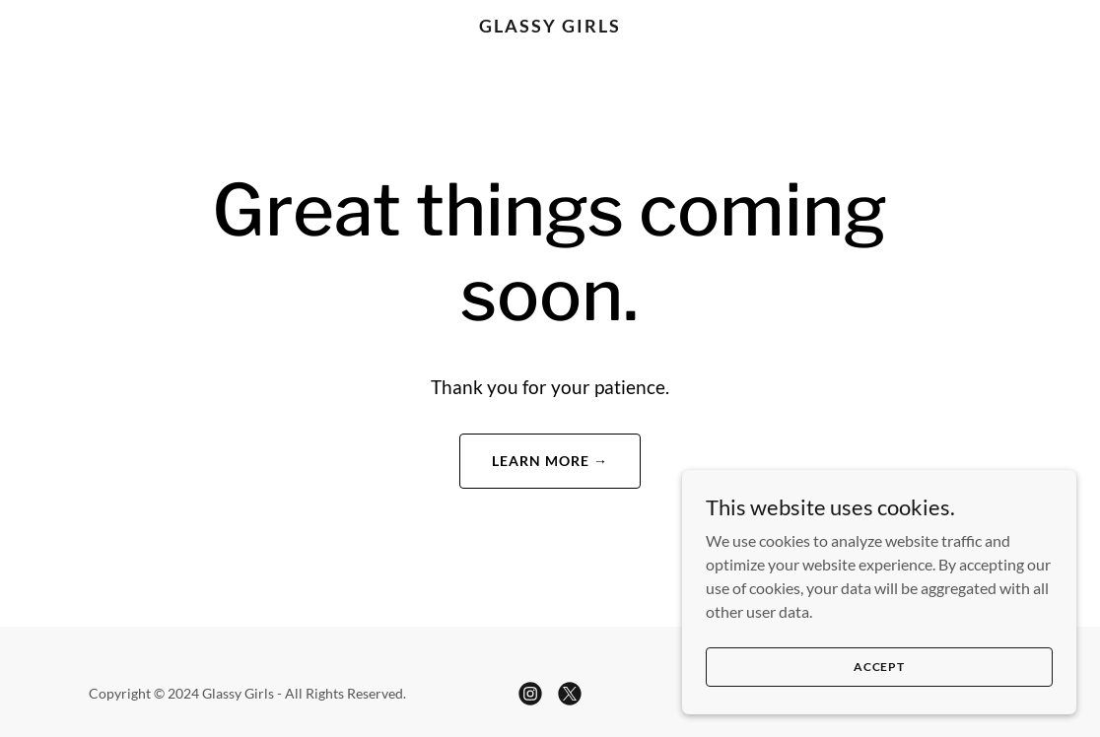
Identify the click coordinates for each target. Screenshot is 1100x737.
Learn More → (550, 460)
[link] (550, 26)
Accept (879, 666)
